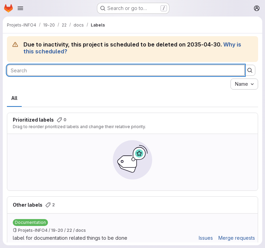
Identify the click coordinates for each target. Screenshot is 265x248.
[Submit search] (249, 70)
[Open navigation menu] (20, 8)
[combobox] (244, 84)
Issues (206, 238)
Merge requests (236, 238)
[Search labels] (126, 70)
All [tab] (14, 98)
